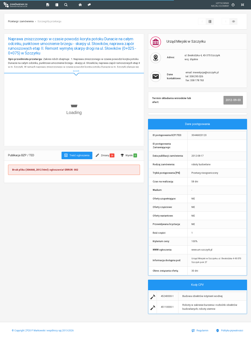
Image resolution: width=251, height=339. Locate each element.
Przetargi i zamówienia (21, 21)
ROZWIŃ (74, 68)
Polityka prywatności (230, 330)
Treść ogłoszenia (76, 155)
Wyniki (129, 155)
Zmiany (105, 155)
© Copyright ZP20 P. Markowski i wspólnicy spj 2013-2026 (42, 330)
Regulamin (202, 330)
